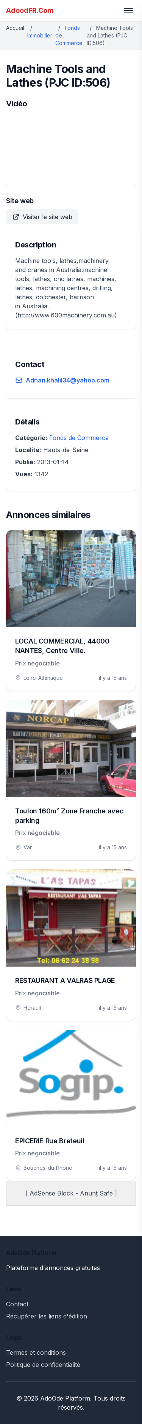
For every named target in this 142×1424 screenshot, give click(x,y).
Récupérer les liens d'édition (46, 1316)
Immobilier (39, 35)
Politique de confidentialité (43, 1364)
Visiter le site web (42, 217)
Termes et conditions (36, 1352)
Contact (17, 1304)
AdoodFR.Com (30, 10)
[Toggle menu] (128, 10)
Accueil (15, 28)
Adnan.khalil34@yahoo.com (67, 380)
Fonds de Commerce (79, 438)
